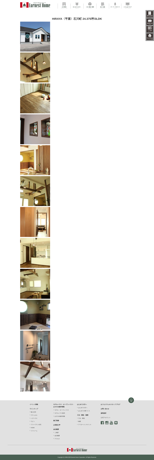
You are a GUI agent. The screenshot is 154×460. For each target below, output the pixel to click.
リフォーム (34, 430)
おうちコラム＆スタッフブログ (110, 404)
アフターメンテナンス (84, 424)
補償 (79, 421)
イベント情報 (34, 404)
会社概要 (57, 435)
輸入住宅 (33, 412)
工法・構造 (81, 418)
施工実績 (56, 420)
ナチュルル (34, 415)
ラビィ (33, 421)
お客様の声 (56, 425)
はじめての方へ (82, 407)
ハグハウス (34, 418)
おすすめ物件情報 (60, 416)
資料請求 (103, 413)
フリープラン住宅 (36, 424)
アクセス (57, 438)
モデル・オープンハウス (62, 410)
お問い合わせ (105, 409)
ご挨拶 (56, 432)
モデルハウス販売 (60, 413)
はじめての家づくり (84, 411)
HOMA (33, 427)
